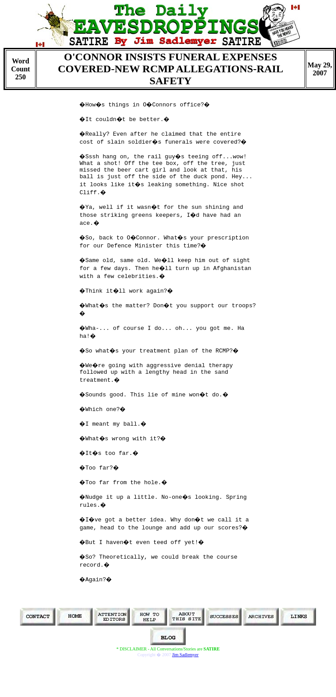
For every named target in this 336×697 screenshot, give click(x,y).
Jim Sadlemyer (185, 654)
